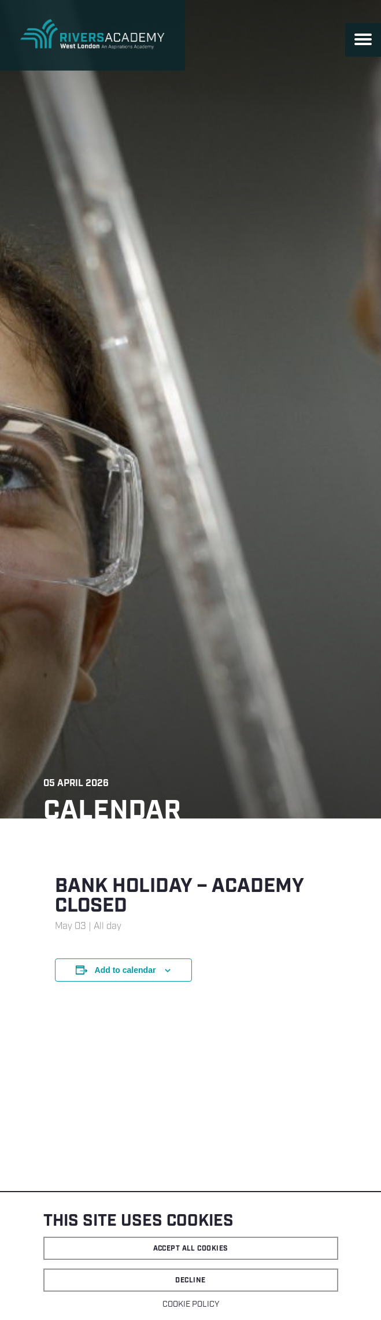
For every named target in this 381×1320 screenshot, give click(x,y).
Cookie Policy (190, 1304)
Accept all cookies (190, 1248)
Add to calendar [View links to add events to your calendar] (125, 970)
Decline (190, 1280)
